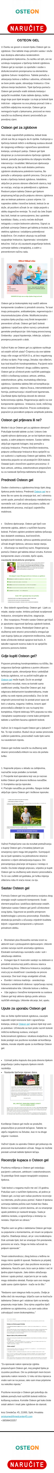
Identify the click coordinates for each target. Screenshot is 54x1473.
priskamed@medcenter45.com (16, 1416)
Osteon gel (39, 491)
